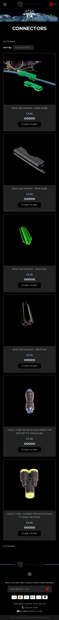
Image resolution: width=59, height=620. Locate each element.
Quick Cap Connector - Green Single (30, 108)
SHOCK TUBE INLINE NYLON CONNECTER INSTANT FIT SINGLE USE (29, 431)
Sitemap (46, 617)
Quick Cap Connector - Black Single (29, 188)
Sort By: (7, 47)
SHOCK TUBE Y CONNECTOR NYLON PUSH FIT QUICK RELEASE (29, 515)
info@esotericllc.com (31, 611)
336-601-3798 (31, 607)
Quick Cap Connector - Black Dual (29, 349)
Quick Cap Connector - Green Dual (29, 269)
